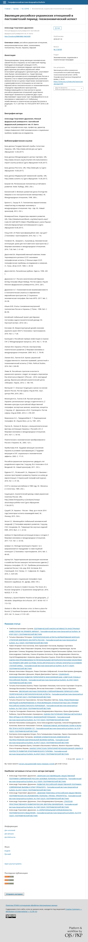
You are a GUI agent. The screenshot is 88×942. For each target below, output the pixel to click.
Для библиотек (10, 837)
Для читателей (10, 830)
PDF (58, 28)
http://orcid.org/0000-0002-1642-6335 (17, 36)
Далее (78, 759)
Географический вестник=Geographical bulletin (26, 2)
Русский (8, 854)
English (7, 851)
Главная (7, 9)
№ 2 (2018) (25, 9)
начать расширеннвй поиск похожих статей (36, 764)
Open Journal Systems (13, 864)
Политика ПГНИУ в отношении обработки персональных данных (31, 905)
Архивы (16, 9)
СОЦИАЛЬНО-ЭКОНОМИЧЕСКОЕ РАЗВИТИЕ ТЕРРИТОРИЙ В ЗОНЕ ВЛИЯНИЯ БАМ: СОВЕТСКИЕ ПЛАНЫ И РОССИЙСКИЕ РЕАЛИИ (45, 677)
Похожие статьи (12, 624)
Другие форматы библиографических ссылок (65, 88)
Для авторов (9, 834)
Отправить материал (14, 894)
